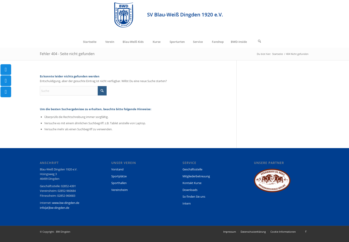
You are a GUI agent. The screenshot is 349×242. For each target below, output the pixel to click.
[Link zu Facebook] (305, 231)
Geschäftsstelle (192, 169)
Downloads (190, 190)
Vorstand (117, 169)
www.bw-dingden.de (65, 203)
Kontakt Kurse (192, 183)
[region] (272, 182)
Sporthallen (119, 183)
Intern (187, 203)
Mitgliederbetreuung (196, 176)
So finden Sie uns (194, 196)
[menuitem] (89, 41)
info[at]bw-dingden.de (54, 208)
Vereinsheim (119, 190)
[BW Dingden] (174, 18)
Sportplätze (119, 176)
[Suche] (260, 41)
